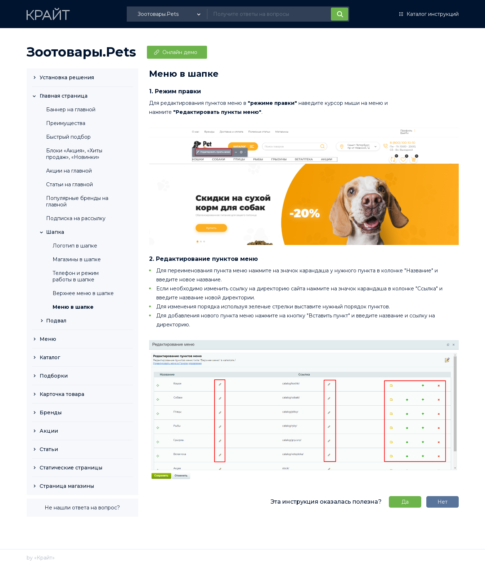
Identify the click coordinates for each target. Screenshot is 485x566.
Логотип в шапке (75, 245)
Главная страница (63, 96)
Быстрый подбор (68, 137)
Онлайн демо (179, 52)
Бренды (51, 412)
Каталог (50, 357)
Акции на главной (69, 171)
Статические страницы (71, 467)
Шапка (55, 232)
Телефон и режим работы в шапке (76, 276)
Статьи (49, 449)
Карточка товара (62, 394)
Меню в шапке (73, 307)
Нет (442, 502)
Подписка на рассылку (75, 218)
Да (405, 502)
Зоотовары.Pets (81, 52)
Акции (49, 431)
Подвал (56, 320)
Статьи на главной (69, 184)
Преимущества (65, 123)
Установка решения (67, 77)
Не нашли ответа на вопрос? (82, 507)
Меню (48, 339)
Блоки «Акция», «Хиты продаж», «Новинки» (74, 153)
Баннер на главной (70, 109)
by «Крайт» (41, 557)
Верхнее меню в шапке (83, 293)
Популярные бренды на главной (77, 201)
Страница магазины (67, 486)
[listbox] (170, 14)
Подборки (54, 376)
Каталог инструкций (433, 14)
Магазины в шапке (77, 259)
